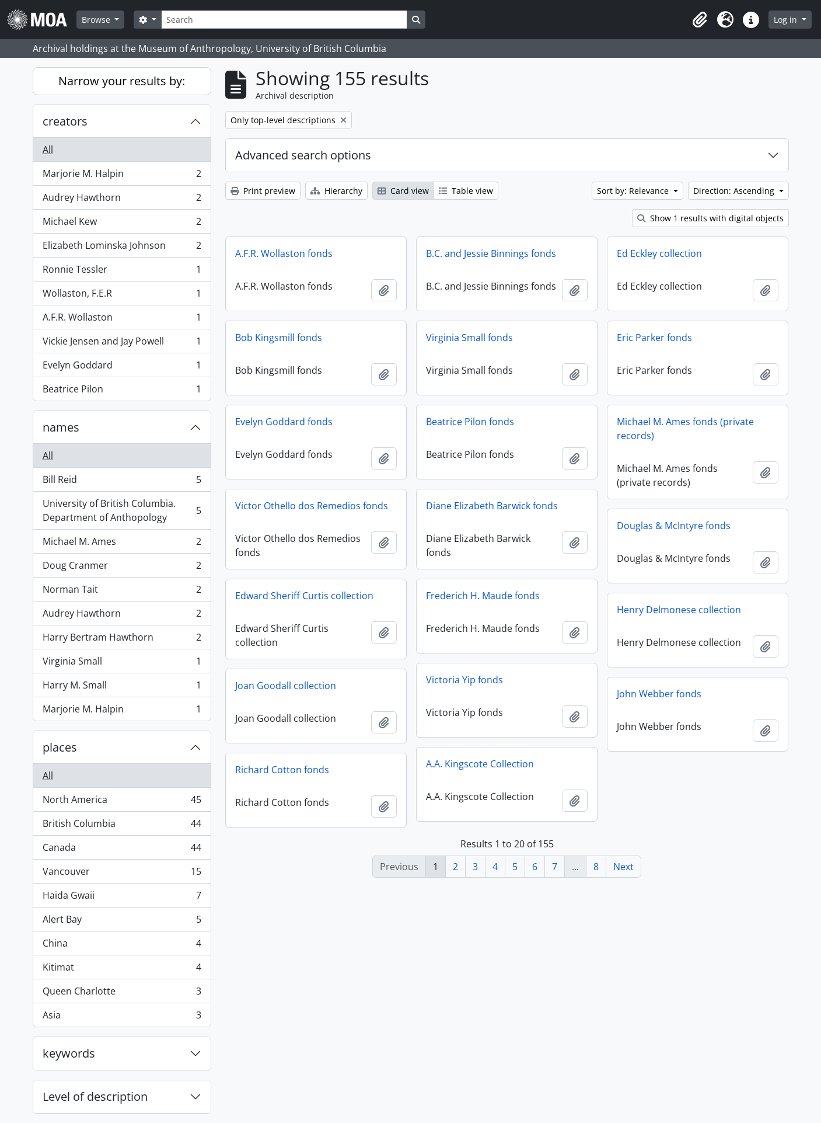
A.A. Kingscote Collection (480, 763)
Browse (97, 19)
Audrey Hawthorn (121, 200)
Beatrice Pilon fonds (470, 421)
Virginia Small (121, 663)
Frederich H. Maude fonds (483, 595)
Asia (121, 1017)
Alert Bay (121, 921)
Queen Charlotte (121, 993)
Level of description (95, 1096)
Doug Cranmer (121, 568)
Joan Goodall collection (285, 685)
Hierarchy (336, 190)
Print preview (262, 190)
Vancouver (121, 874)
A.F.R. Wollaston (121, 319)
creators (65, 121)
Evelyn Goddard (121, 367)
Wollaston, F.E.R (121, 295)
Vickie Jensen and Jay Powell (121, 343)
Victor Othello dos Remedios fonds (311, 505)
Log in (786, 19)
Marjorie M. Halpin (121, 176)
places (60, 747)
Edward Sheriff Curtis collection (304, 595)
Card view (403, 190)
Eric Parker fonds (654, 337)
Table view (466, 190)
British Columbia (121, 826)
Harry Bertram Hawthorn (121, 639)
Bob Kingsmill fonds (278, 337)
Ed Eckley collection (659, 253)
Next (623, 866)
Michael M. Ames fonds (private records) (685, 428)
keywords (69, 1053)
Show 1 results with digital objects (710, 218)
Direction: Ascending (735, 190)
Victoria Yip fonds (464, 679)
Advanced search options (303, 155)
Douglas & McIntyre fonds (674, 525)
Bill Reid (121, 482)
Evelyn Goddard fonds (284, 421)
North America (121, 802)
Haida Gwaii (121, 898)
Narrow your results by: (121, 81)
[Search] (284, 20)
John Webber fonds (659, 693)
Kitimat (121, 969)
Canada (121, 850)
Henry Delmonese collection (679, 609)
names (61, 427)
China (121, 945)
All (48, 149)
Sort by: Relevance (634, 190)
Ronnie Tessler (121, 271)
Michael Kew (121, 224)
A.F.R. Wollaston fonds (284, 253)
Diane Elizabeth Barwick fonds (492, 505)
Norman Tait (121, 592)
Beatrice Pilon (121, 391)
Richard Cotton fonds (282, 769)
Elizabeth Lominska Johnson (121, 248)
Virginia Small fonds (469, 337)
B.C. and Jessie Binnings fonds (491, 253)
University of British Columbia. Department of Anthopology (121, 510)
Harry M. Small (121, 687)
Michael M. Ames (121, 544)
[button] (699, 20)
